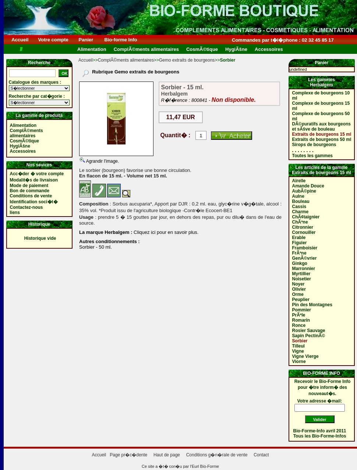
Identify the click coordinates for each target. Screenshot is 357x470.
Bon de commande (29, 190)
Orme (298, 294)
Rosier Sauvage (308, 330)
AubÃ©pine (304, 191)
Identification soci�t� (34, 201)
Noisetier (301, 278)
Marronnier (303, 268)
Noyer (298, 284)
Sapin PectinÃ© (308, 335)
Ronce (299, 325)
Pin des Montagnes (312, 304)
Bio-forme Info (120, 39)
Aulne (298, 196)
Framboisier (305, 247)
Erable (299, 237)
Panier (86, 39)
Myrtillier (301, 273)
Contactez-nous (26, 207)
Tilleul (298, 346)
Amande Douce (308, 186)
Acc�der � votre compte (37, 173)
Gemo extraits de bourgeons (187, 60)
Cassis (299, 206)
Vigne (298, 351)
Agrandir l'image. (102, 161)
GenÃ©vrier (304, 258)
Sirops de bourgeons (314, 144)
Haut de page (166, 454)
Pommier (301, 309)
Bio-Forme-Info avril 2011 (319, 430)
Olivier (299, 289)
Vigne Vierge (305, 356)
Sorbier (300, 340)
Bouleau (301, 201)
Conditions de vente (31, 195)
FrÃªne (299, 253)
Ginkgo (299, 263)
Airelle (299, 180)
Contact (261, 454)
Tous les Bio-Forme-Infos (319, 436)
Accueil (20, 39)
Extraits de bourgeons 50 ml (321, 139)
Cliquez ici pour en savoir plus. (165, 232)
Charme (300, 211)
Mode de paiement (29, 185)
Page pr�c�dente (128, 454)
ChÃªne (300, 222)
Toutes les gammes (312, 155)
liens (15, 212)
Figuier (299, 242)
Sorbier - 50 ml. (95, 247)
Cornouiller (304, 232)
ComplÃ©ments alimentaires (126, 60)
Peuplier (301, 299)
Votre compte (53, 39)
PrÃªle (298, 315)
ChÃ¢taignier (306, 217)
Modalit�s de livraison (34, 180)
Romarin (301, 320)
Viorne (299, 361)
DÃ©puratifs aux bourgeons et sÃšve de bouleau (321, 126)
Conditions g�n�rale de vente (217, 454)
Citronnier (302, 227)
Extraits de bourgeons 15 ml (321, 134)
